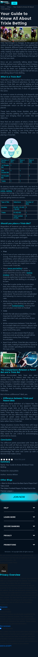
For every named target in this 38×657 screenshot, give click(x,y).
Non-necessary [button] (5, 626)
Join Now (19, 497)
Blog (8, 7)
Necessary (6, 609)
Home (2, 7)
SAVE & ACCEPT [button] (5, 646)
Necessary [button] (3, 607)
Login (7, 3)
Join (14, 3)
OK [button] (15, 560)
